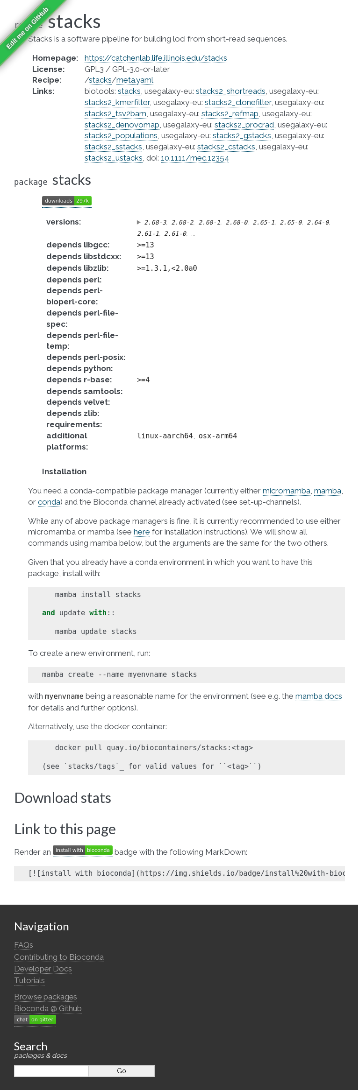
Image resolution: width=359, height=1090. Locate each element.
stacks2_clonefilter (238, 102)
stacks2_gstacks (242, 135)
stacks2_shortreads (231, 91)
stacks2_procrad (244, 124)
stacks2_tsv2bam (115, 113)
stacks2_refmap (229, 113)
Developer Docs (43, 968)
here (142, 531)
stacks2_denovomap (122, 124)
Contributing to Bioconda (59, 957)
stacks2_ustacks (114, 157)
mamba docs (318, 696)
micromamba (286, 490)
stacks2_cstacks (226, 146)
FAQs (23, 944)
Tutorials (29, 980)
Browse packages (45, 996)
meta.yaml (134, 79)
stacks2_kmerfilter (117, 102)
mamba (327, 490)
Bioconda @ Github (48, 1008)
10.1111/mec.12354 (195, 157)
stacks (100, 79)
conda (49, 501)
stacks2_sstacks (113, 146)
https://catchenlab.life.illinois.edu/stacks (156, 58)
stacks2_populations (121, 135)
